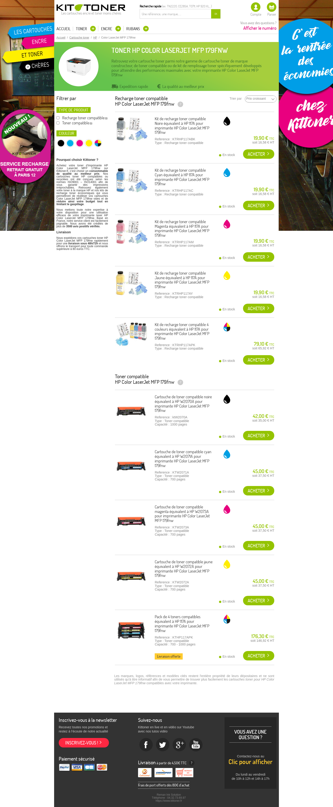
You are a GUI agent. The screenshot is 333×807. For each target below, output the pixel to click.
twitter (163, 745)
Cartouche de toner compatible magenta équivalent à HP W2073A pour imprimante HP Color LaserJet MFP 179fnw (182, 513)
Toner (82, 28)
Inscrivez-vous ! (81, 743)
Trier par (236, 98)
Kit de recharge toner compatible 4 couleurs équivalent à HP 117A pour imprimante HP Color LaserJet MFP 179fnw (182, 331)
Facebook (146, 745)
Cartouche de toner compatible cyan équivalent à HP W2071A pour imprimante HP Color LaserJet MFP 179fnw (183, 458)
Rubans (133, 28)
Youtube (196, 745)
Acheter (256, 154)
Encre (107, 28)
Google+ (179, 745)
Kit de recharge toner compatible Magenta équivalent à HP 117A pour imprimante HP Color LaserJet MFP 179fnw (182, 228)
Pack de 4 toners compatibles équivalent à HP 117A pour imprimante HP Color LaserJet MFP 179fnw (182, 623)
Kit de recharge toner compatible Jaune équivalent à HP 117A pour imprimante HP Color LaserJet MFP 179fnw (182, 279)
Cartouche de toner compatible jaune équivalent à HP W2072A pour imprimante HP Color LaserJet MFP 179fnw (184, 568)
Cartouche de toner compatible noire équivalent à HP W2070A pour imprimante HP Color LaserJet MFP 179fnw (183, 403)
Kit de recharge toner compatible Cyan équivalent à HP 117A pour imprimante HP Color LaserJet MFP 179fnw (182, 177)
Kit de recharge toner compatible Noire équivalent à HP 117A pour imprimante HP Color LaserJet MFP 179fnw (182, 125)
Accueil (63, 29)
